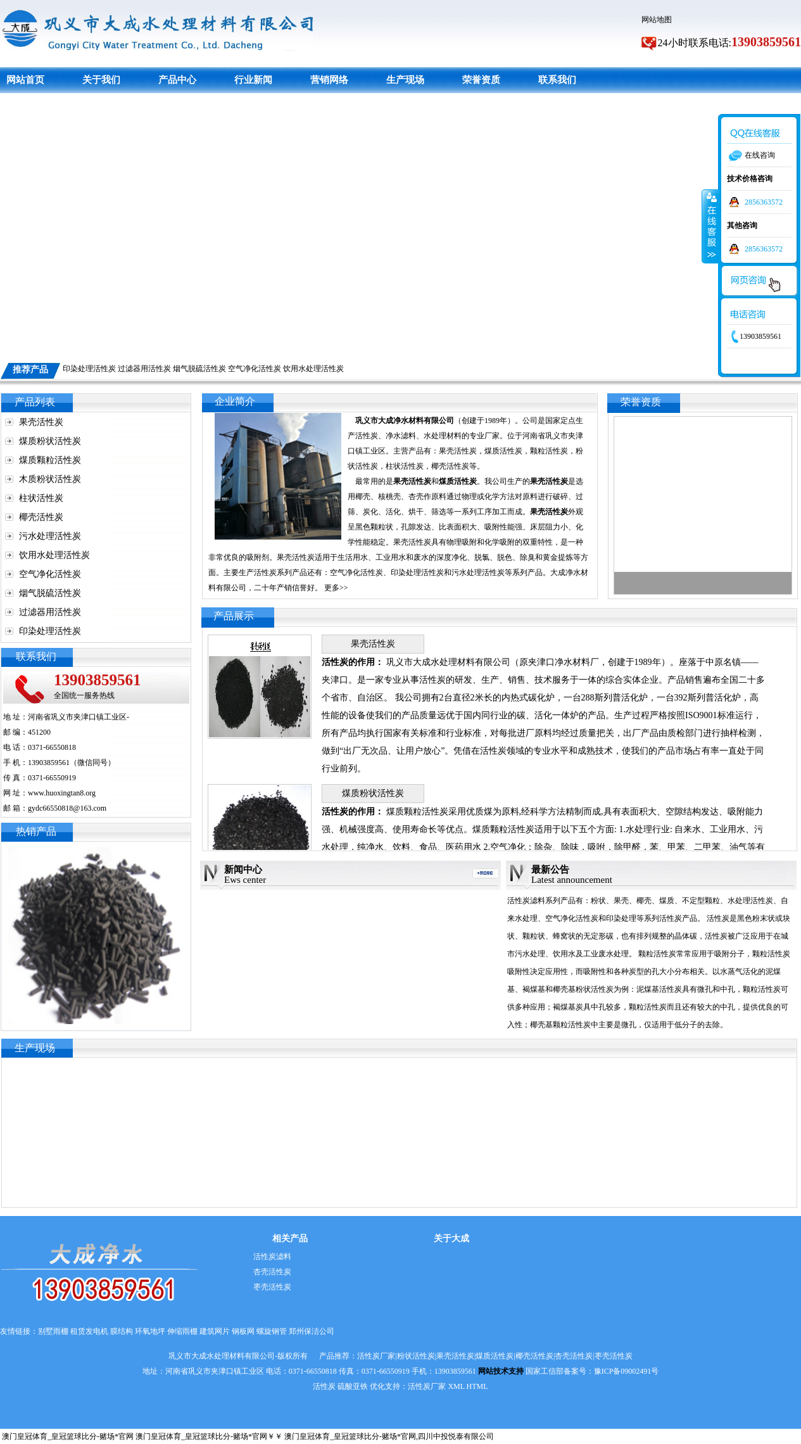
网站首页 (25, 80)
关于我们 (101, 80)
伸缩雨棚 (182, 1331)
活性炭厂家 (427, 1386)
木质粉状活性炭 (50, 479)
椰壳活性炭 (41, 517)
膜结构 (121, 1331)
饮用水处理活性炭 (313, 368)
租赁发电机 (89, 1331)
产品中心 (177, 80)
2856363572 (764, 202)
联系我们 (557, 80)
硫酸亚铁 (352, 1386)
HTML (477, 1386)
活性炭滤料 (272, 1256)
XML (456, 1386)
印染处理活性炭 (89, 368)
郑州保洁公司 (311, 1331)
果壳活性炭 (41, 422)
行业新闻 (253, 80)
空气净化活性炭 (254, 368)
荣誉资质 (481, 80)
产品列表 (35, 401)
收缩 (710, 226)
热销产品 (36, 831)
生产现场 (405, 80)
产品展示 (233, 616)
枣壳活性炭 (272, 1286)
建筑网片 (214, 1331)
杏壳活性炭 (272, 1271)
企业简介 (235, 401)
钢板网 (243, 1331)
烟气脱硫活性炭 (199, 368)
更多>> (336, 587)
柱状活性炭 (41, 498)
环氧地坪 (150, 1331)
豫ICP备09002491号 (626, 1371)
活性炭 (324, 1386)
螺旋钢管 (271, 1331)
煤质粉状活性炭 (50, 441)
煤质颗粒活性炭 (50, 460)
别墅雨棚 (53, 1331)
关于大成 (451, 1238)
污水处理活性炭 (50, 536)
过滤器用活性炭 (144, 368)
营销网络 (329, 80)
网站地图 (656, 19)
